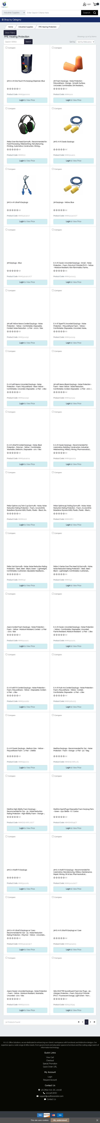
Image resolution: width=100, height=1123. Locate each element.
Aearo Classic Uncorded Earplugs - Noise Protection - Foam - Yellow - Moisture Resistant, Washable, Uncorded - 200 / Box (27, 993)
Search (28, 42)
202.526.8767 (50, 1093)
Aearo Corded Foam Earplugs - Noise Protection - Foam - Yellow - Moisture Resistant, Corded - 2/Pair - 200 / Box (26, 629)
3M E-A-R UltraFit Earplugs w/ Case (67, 930)
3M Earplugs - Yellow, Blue (63, 202)
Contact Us (50, 1099)
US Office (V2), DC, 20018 (50, 1090)
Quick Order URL (50, 1067)
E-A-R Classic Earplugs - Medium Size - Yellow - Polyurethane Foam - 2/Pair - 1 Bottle (25, 749)
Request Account (50, 1080)
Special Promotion (50, 1064)
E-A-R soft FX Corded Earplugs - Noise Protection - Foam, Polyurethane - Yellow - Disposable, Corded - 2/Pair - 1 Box (27, 690)
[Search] (53, 12)
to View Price (27, 100)
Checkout (50, 1060)
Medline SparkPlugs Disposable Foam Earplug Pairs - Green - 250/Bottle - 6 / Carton (73, 810)
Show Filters (10, 33)
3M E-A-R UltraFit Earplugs (17, 202)
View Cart (50, 1057)
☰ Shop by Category (11, 19)
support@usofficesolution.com (50, 1096)
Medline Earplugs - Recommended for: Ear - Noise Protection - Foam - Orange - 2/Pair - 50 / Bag (72, 749)
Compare (11, 48)
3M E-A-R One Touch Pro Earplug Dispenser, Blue (26, 81)
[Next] (90, 1022)
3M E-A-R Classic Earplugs (63, 142)
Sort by (72, 42)
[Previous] (83, 1022)
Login (50, 1077)
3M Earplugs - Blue (14, 263)
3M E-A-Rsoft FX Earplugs (17, 870)
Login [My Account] (87, 4)
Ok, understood (60, 1120)
